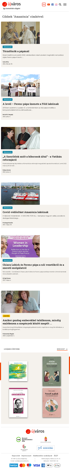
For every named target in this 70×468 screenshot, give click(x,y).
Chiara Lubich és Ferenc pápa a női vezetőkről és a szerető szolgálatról (33, 266)
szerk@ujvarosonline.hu (22, 460)
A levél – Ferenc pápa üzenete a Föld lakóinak (31, 104)
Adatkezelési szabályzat (42, 455)
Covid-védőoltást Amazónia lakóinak (25, 212)
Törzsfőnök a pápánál (16, 51)
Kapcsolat (16, 455)
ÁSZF (56, 455)
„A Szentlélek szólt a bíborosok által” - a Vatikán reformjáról (32, 158)
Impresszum (26, 455)
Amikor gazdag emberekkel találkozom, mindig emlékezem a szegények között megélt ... (32, 322)
